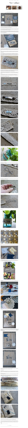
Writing (15, 0)
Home (9, 0)
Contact (17, 0)
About (12, 0)
